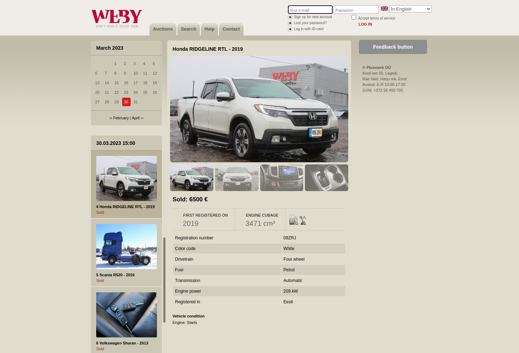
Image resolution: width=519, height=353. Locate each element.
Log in (365, 24)
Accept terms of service (376, 18)
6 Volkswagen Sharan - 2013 (122, 343)
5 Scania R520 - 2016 (115, 275)
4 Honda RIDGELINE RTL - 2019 (125, 207)
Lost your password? (310, 23)
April (136, 118)
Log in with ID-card (308, 29)
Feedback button (393, 47)
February (121, 118)
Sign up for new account (313, 17)
